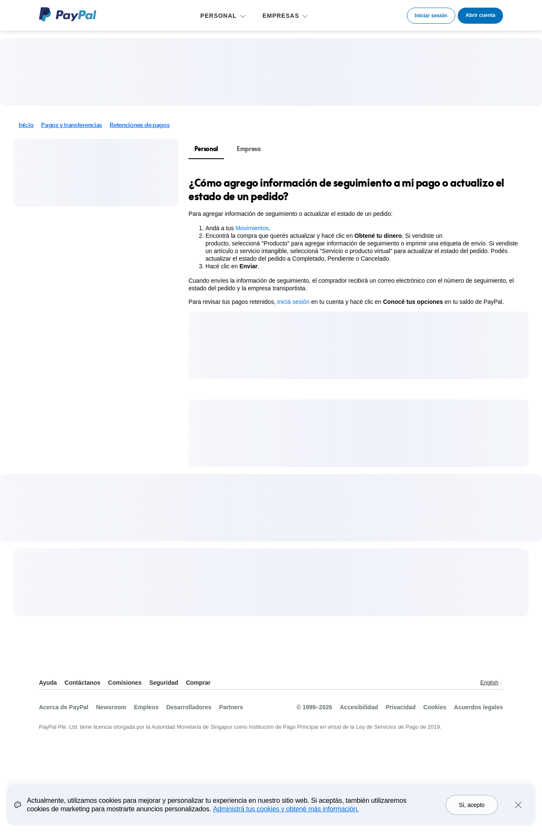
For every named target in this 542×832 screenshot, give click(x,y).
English (489, 682)
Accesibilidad (359, 707)
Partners (231, 707)
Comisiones (124, 682)
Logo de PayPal (68, 14)
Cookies (434, 707)
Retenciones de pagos (139, 124)
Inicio (26, 124)
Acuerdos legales (478, 707)
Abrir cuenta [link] (480, 15)
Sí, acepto (471, 809)
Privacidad (401, 707)
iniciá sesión (293, 301)
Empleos (146, 707)
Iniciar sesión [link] (431, 16)
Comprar (198, 682)
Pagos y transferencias (71, 124)
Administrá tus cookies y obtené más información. (286, 813)
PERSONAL (218, 15)
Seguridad (163, 682)
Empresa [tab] (249, 148)
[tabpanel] (353, 241)
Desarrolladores (189, 707)
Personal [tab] (206, 148)
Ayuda (48, 682)
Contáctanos (82, 682)
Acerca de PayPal (63, 707)
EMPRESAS (281, 15)
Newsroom (111, 707)
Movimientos (252, 228)
